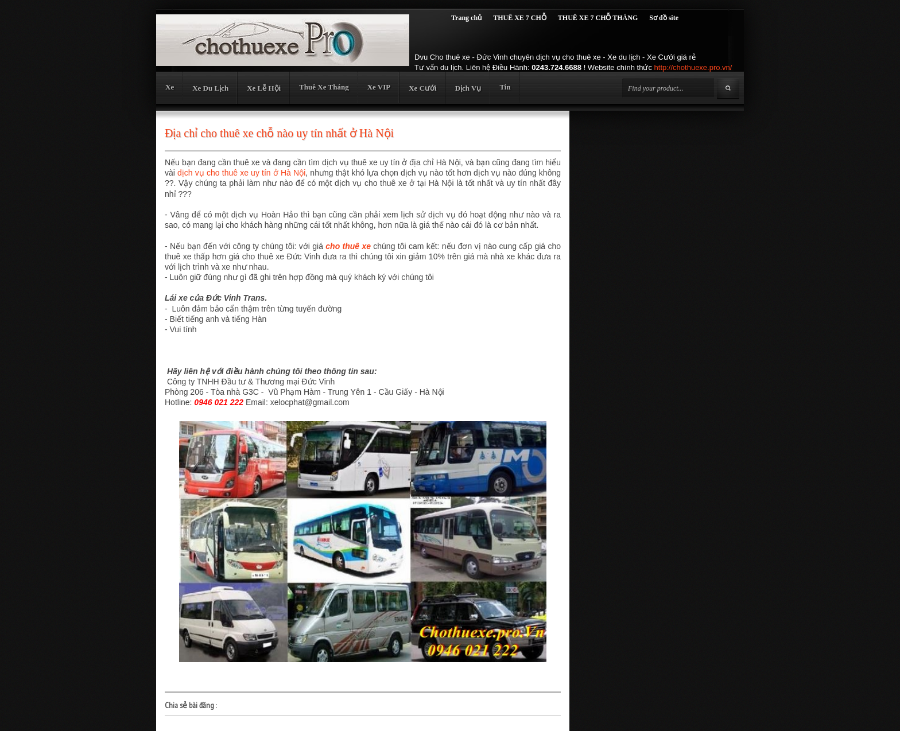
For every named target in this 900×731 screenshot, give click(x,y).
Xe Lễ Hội (264, 88)
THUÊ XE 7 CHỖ (519, 18)
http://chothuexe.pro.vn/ (693, 67)
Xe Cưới (422, 88)
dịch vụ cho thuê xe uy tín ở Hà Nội (241, 172)
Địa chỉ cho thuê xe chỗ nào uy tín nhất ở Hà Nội (279, 133)
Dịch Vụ (468, 88)
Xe (169, 87)
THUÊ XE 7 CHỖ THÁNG (598, 18)
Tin (504, 87)
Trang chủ (466, 18)
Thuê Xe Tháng (323, 87)
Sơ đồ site (663, 18)
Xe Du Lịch (210, 88)
